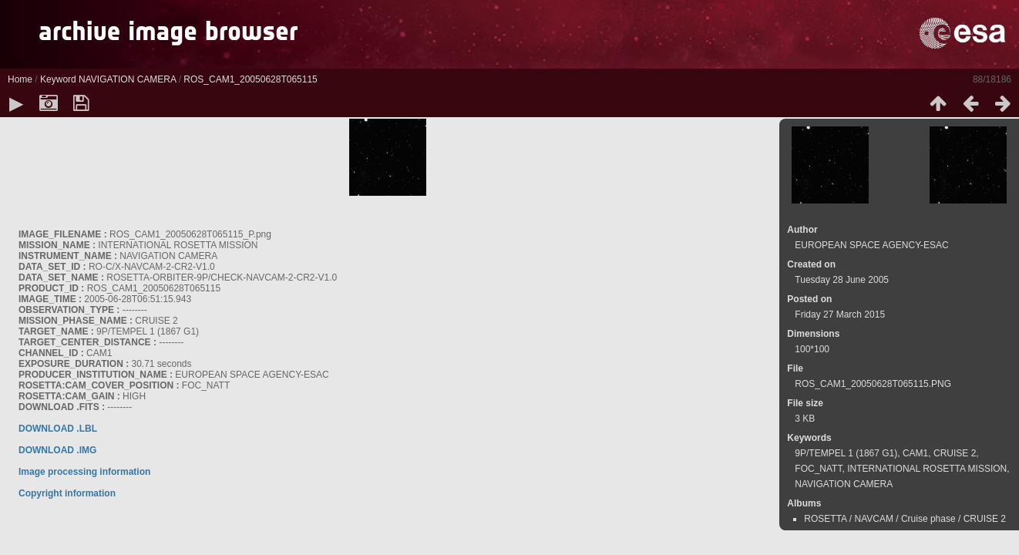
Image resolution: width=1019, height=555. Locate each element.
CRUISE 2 (954, 453)
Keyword (58, 79)
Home (20, 79)
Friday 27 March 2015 (840, 314)
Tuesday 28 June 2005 (842, 279)
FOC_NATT (818, 468)
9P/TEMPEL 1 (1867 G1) (846, 453)
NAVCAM (873, 518)
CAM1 (915, 453)
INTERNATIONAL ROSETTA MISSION (927, 468)
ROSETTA (825, 518)
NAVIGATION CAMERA (127, 79)
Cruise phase (928, 518)
